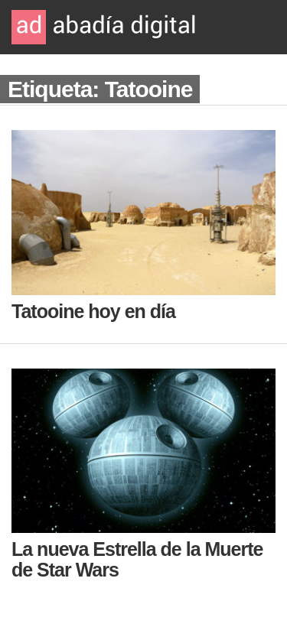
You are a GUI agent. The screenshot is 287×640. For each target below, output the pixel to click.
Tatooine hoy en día (93, 311)
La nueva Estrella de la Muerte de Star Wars (137, 559)
